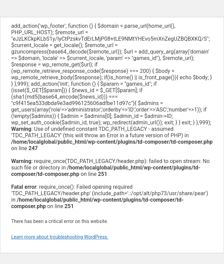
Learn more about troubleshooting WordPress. (59, 237)
